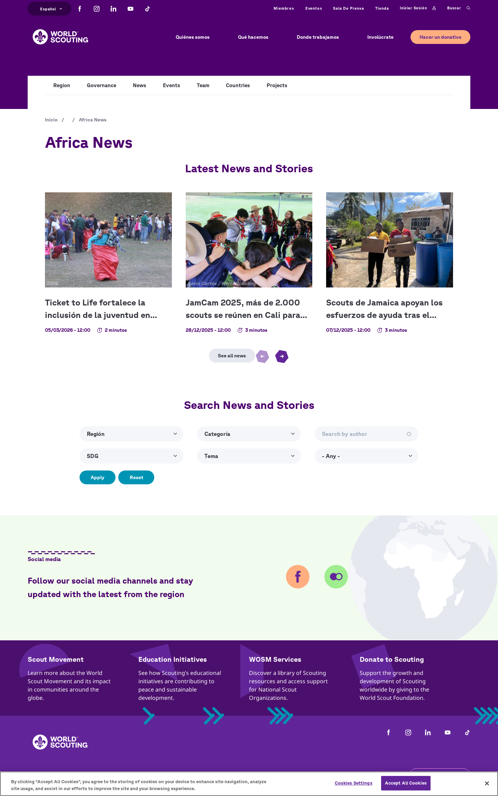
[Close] (487, 786)
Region (61, 85)
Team (203, 85)
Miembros (284, 8)
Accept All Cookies (406, 786)
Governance (101, 85)
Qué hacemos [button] (253, 37)
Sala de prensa (348, 8)
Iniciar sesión (418, 8)
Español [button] (51, 8)
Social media (44, 559)
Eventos (313, 8)
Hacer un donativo (440, 37)
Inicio (51, 119)
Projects (277, 85)
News (139, 85)
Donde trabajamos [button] (318, 37)
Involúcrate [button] (380, 37)
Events (171, 85)
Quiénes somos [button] (193, 37)
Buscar (458, 8)
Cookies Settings (353, 786)
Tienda (382, 8)
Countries (238, 85)
